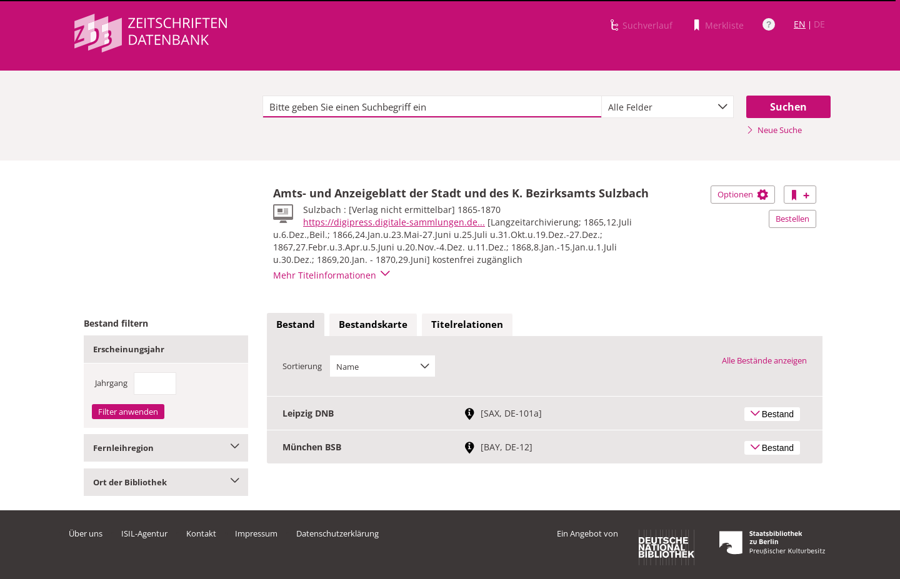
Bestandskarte (373, 324)
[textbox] (432, 107)
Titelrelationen (467, 324)
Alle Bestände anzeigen (764, 360)
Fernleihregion (166, 447)
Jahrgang (111, 382)
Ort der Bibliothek (166, 482)
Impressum (256, 533)
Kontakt (201, 533)
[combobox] (667, 107)
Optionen (743, 194)
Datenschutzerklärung (337, 533)
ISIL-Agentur (144, 533)
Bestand (295, 324)
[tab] (295, 325)
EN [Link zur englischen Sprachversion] (800, 24)
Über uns (85, 533)
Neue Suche (774, 130)
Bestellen (792, 218)
